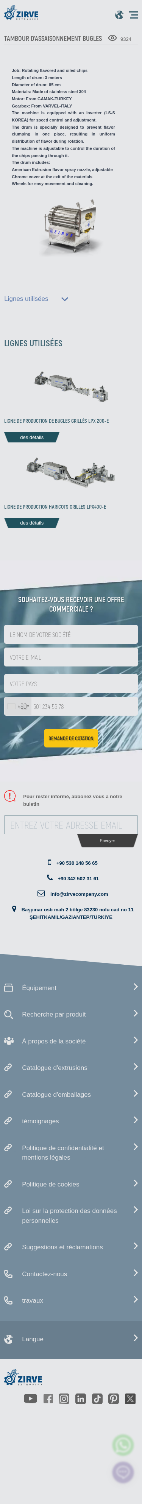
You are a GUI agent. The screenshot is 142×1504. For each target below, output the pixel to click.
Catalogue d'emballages (56, 1094)
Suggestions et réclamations (62, 1247)
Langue (33, 1339)
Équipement (39, 988)
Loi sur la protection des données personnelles (69, 1215)
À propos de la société (54, 1041)
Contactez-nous (44, 1274)
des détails (32, 437)
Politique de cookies (50, 1184)
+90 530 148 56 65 (77, 863)
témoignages (40, 1121)
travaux (32, 1300)
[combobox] (18, 706)
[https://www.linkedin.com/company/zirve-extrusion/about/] (80, 1398)
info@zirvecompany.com (79, 894)
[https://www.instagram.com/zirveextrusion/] (64, 1398)
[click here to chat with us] (123, 1472)
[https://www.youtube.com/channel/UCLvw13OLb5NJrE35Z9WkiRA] (30, 1398)
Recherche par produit (54, 1014)
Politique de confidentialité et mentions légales (63, 1152)
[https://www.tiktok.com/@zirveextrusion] (97, 1398)
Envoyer (107, 840)
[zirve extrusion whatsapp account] (123, 1445)
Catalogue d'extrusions (54, 1067)
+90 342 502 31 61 (78, 878)
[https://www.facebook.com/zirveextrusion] (48, 1399)
